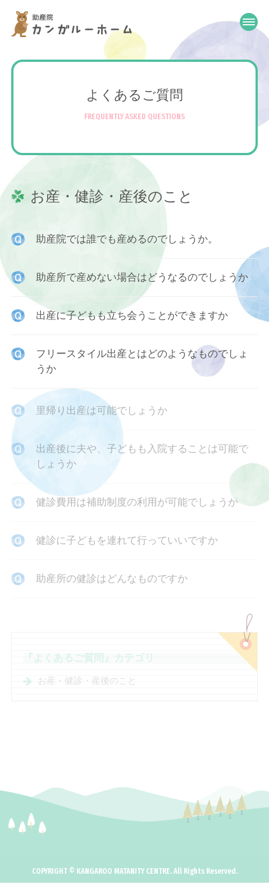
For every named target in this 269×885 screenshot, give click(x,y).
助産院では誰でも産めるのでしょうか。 (127, 239)
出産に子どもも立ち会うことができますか (132, 315)
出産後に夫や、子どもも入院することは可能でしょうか (142, 457)
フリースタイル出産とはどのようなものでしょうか (142, 361)
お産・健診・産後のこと (87, 683)
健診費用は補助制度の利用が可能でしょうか (137, 503)
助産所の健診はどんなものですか (112, 579)
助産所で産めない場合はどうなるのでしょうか (142, 277)
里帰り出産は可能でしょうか (101, 411)
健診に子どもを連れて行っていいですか (127, 541)
